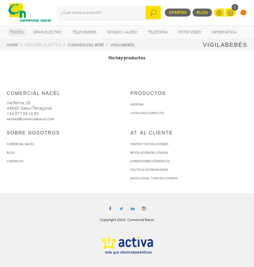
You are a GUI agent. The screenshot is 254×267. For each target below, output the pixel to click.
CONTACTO (15, 161)
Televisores (84, 32)
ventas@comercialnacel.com (30, 119)
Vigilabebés (123, 44)
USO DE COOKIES (165, 178)
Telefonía (158, 32)
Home (12, 44)
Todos (16, 32)
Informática (224, 32)
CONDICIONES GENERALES (150, 161)
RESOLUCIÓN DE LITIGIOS (149, 152)
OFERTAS (137, 104)
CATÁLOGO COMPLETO (147, 113)
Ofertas (178, 12)
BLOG (11, 152)
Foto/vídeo (189, 32)
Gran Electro (47, 32)
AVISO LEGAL (140, 178)
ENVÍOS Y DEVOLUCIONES (149, 144)
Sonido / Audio (122, 32)
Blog (202, 12)
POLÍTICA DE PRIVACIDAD (149, 170)
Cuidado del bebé (86, 44)
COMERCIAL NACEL (21, 144)
